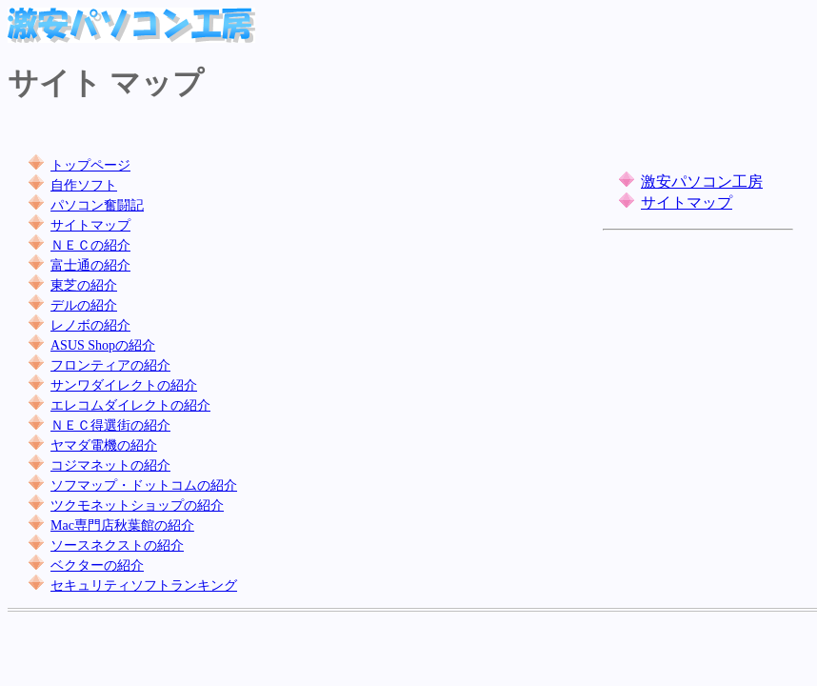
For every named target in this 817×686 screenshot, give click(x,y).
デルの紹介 (83, 305)
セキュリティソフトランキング (143, 585)
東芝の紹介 (83, 285)
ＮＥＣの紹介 (90, 245)
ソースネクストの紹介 (117, 545)
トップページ (90, 165)
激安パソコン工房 (702, 181)
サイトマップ (90, 225)
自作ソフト (83, 185)
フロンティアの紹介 (110, 365)
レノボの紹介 (90, 325)
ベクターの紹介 (97, 565)
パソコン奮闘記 (97, 205)
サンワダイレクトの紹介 (123, 385)
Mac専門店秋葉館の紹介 (122, 525)
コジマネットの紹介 (110, 465)
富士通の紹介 (90, 265)
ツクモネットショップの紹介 (137, 505)
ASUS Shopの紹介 (102, 345)
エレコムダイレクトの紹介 (130, 405)
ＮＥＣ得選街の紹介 (110, 425)
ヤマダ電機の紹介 (103, 445)
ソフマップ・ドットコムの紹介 (143, 485)
